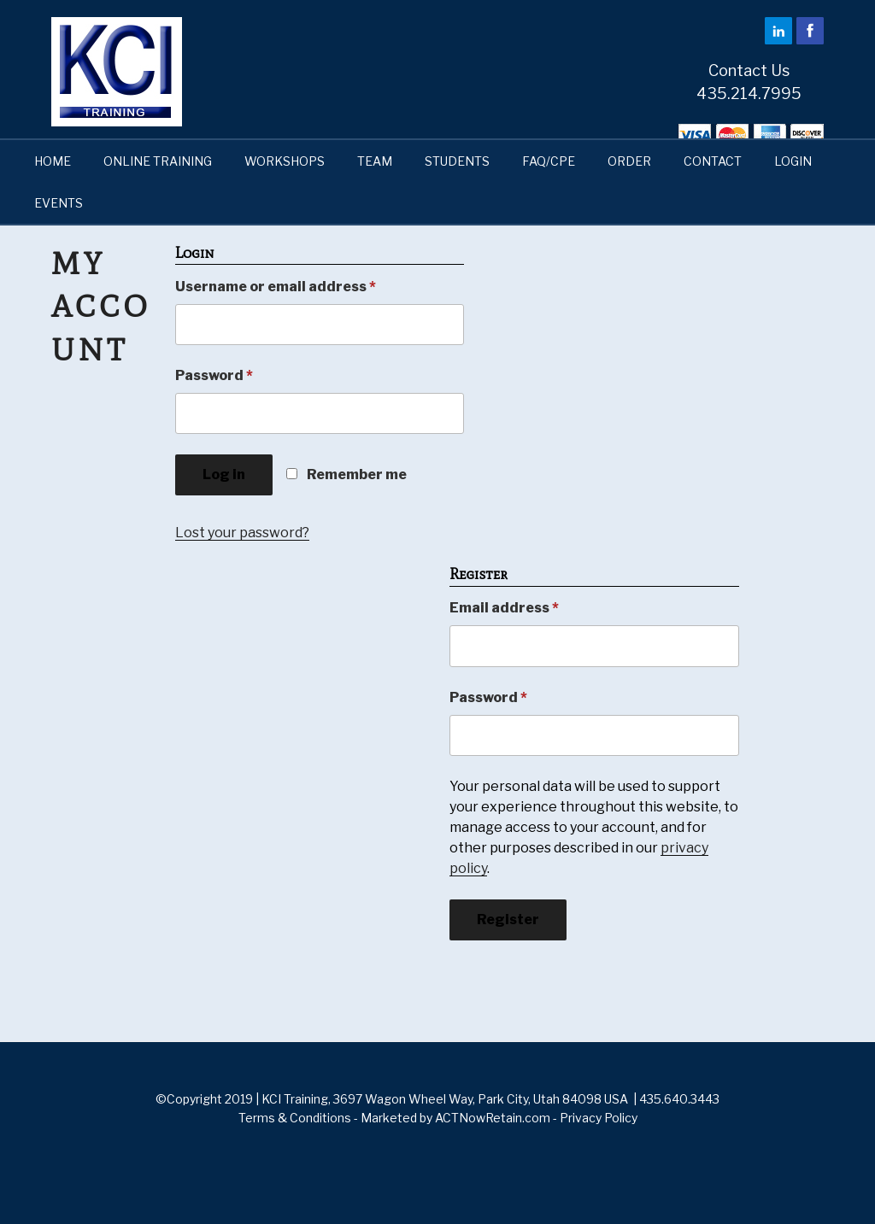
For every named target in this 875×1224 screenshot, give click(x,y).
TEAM (374, 161)
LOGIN (793, 161)
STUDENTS (457, 161)
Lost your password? (242, 532)
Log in (224, 474)
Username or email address (275, 286)
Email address (504, 608)
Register (508, 919)
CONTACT (713, 161)
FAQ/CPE (548, 161)
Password (214, 375)
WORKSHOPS (284, 161)
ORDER (629, 161)
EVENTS (58, 203)
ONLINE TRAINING (157, 161)
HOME (52, 161)
